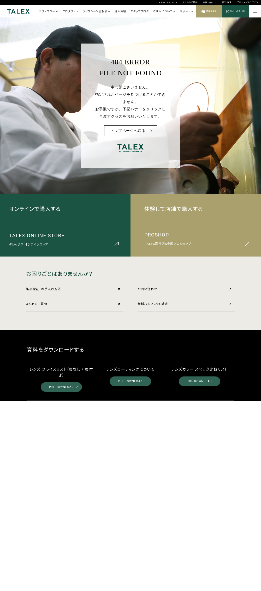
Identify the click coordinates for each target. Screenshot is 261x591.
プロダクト (70, 11)
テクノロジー (48, 11)
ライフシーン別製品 (96, 11)
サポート (186, 11)
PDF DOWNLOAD (63, 387)
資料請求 (227, 2)
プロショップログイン (247, 2)
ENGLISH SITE (168, 2)
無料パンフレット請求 (184, 304)
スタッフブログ (139, 11)
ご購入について (164, 11)
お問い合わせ (210, 2)
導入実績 (120, 11)
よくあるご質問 (190, 2)
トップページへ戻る (128, 131)
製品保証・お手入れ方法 (73, 289)
